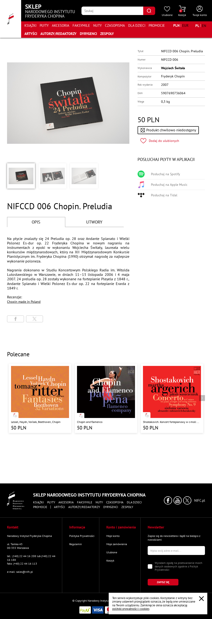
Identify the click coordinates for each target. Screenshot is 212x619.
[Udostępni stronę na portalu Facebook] (15, 318)
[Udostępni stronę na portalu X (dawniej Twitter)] (34, 318)
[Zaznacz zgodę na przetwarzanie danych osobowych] (150, 566)
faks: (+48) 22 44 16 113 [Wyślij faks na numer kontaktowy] (22, 563)
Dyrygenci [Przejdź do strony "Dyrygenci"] (88, 33)
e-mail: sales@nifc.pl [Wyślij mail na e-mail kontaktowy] (20, 571)
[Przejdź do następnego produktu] (202, 398)
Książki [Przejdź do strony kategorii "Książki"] (30, 25)
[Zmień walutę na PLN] (176, 25)
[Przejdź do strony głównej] (10, 19)
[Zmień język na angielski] (204, 26)
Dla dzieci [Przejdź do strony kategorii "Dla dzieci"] (136, 25)
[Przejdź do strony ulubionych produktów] (167, 11)
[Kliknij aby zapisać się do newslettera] (163, 582)
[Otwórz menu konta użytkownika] (199, 11)
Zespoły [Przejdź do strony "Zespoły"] (107, 33)
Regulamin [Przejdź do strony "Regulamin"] (75, 544)
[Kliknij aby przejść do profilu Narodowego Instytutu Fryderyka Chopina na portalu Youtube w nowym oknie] (177, 500)
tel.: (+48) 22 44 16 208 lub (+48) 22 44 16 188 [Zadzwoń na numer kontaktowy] (31, 558)
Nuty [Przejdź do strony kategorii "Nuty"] (97, 25)
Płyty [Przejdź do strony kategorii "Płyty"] (44, 25)
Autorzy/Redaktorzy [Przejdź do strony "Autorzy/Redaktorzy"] (58, 33)
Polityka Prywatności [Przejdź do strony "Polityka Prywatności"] (81, 536)
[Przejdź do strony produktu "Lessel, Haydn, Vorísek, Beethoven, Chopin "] (40, 398)
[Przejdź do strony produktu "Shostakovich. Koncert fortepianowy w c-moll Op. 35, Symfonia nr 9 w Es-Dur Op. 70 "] (172, 398)
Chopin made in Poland (24, 302)
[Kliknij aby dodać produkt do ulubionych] (160, 141)
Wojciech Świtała (173, 68)
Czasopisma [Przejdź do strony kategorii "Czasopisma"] (115, 25)
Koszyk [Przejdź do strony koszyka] (110, 560)
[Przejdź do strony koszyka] (182, 11)
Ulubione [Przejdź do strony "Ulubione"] (111, 552)
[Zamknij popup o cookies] (201, 598)
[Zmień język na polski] (197, 26)
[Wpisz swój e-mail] (176, 550)
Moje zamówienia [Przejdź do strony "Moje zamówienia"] (116, 544)
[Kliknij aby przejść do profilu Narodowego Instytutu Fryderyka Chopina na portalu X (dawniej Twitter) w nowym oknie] (187, 500)
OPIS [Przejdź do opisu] (36, 222)
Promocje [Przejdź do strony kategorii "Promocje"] (157, 25)
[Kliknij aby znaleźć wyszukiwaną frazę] (149, 11)
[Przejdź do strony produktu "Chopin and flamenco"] (106, 398)
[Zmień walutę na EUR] (185, 25)
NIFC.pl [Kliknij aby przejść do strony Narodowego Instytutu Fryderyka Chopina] (199, 500)
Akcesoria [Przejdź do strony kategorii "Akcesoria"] (60, 25)
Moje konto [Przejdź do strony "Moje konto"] (112, 536)
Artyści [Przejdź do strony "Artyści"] (30, 33)
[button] (21, 176)
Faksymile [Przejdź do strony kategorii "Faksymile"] (81, 25)
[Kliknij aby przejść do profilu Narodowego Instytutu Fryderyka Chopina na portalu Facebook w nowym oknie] (168, 500)
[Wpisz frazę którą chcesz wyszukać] (112, 11)
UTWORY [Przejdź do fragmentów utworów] (94, 222)
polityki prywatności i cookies (130, 609)
